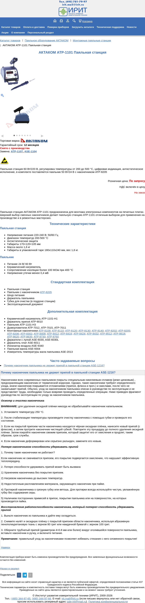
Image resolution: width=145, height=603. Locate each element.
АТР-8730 (39, 336)
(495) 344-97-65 (21, 598)
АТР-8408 (39, 333)
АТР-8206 (13, 333)
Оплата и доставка (34, 27)
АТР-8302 (26, 333)
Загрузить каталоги (83, 27)
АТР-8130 (84, 330)
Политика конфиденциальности (108, 601)
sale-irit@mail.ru (76, 601)
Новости (132, 27)
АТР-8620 (13, 336)
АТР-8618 (119, 333)
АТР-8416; (66, 333)
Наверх (5, 547)
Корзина (87, 21)
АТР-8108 (44, 330)
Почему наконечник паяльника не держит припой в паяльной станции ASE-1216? (54, 365)
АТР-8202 (111, 330)
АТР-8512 (106, 333)
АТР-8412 (53, 333)
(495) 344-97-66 (41, 598)
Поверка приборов (58, 27)
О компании (18, 32)
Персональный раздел (41, 32)
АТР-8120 (71, 330)
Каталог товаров (10, 27)
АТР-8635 (26, 336)
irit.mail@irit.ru (73, 4)
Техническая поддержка (110, 27)
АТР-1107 (17, 151)
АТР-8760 (53, 336)
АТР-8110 (58, 330)
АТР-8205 (46, 292)
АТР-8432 (92, 333)
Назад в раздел (9, 568)
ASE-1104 (30, 151)
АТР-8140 (97, 330)
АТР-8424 (79, 333)
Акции (5, 32)
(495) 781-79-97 (76, 1)
